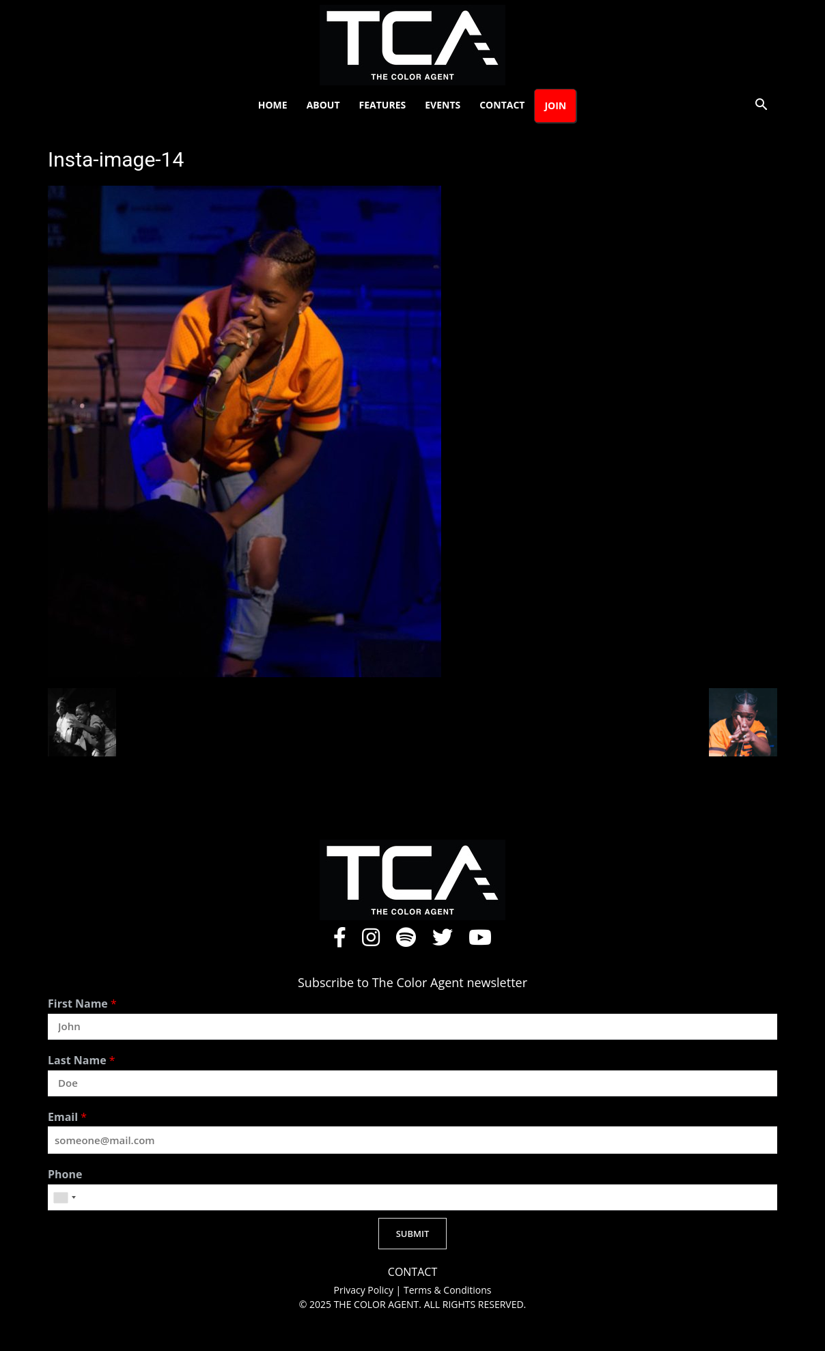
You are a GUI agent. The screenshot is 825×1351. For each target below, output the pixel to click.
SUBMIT (413, 1233)
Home (273, 104)
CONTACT (412, 1272)
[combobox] (64, 1197)
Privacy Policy (365, 1289)
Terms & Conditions (448, 1289)
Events (442, 104)
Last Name (81, 1060)
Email (67, 1117)
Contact (502, 104)
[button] (760, 106)
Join (555, 105)
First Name (82, 1004)
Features (382, 104)
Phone (65, 1174)
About (323, 104)
